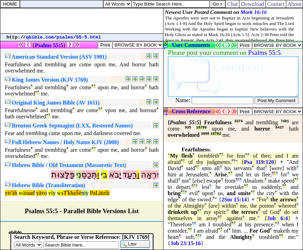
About (294, 4)
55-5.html (88, 37)
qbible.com (40, 37)
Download (252, 4)
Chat (232, 4)
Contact (276, 4)
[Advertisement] (81, 20)
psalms (65, 37)
